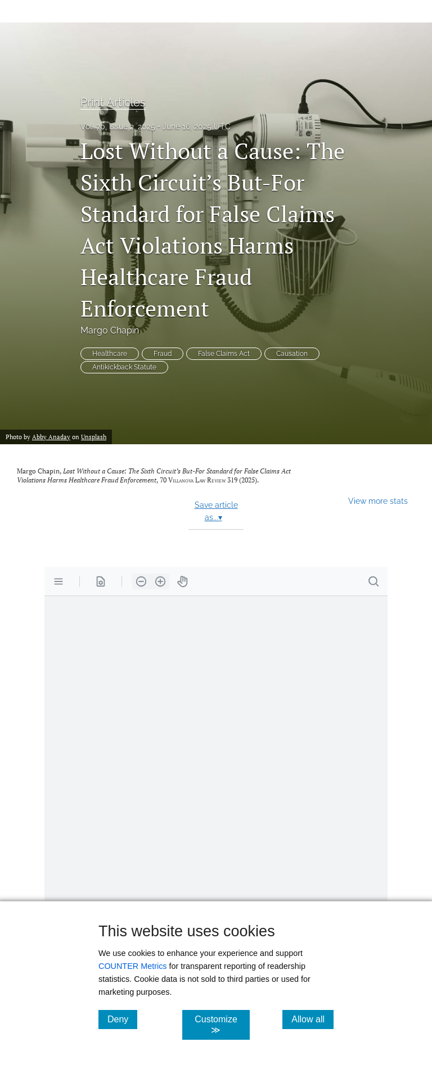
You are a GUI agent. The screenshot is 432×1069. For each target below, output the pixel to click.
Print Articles (113, 102)
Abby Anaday (51, 436)
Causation (292, 354)
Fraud (163, 354)
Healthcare (109, 354)
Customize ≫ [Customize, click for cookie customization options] (222, 1024)
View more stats (378, 501)
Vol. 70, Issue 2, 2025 (117, 126)
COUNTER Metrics (132, 966)
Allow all (312, 1019)
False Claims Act (224, 354)
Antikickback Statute (124, 367)
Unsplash (93, 436)
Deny (122, 1019)
